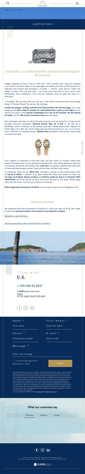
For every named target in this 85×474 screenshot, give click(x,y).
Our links (49, 459)
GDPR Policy (56, 459)
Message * (21, 346)
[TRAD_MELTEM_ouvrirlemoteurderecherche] (7, 3)
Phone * (19, 333)
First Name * (56, 321)
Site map (27, 459)
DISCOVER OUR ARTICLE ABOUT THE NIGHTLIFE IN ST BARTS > (28, 223)
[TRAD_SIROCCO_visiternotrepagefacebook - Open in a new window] (19, 307)
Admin (43, 459)
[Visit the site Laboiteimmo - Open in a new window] (42, 467)
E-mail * (53, 333)
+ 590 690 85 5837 (29, 286)
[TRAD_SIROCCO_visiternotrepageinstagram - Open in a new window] (25, 307)
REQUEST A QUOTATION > (16, 216)
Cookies (63, 459)
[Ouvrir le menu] (77, 3)
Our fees (21, 459)
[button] (6, 420)
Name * (18, 321)
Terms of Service (50, 391)
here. (46, 104)
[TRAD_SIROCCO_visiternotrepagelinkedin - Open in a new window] (32, 307)
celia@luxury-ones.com (28, 291)
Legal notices (35, 459)
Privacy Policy (40, 391)
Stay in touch (82, 148)
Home (7, 10)
